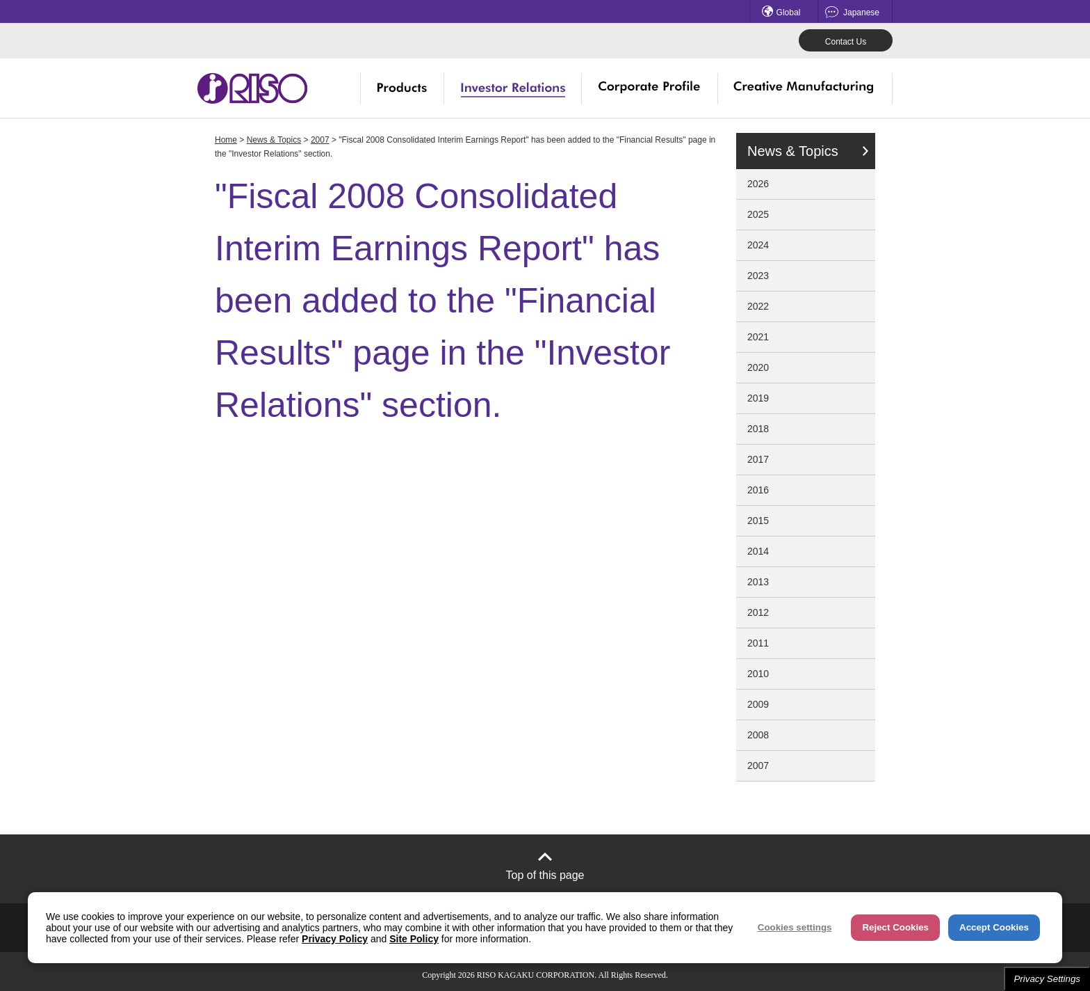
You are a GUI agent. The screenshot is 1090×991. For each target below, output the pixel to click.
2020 (758, 367)
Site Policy (414, 938)
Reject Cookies (895, 927)
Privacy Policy (335, 938)
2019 (758, 398)
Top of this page (545, 875)
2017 (758, 459)
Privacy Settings (1047, 979)
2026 (758, 183)
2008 (758, 734)
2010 (758, 673)
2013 (758, 581)
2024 (758, 245)
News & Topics (274, 140)
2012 (758, 612)
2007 (320, 140)
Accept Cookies (994, 927)
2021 (758, 336)
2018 (758, 428)
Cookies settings (795, 927)
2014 (758, 551)
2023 (758, 275)
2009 (758, 704)
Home (226, 140)
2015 (758, 520)
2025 (758, 214)
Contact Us (845, 42)
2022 (758, 306)
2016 (758, 490)
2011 (758, 643)
